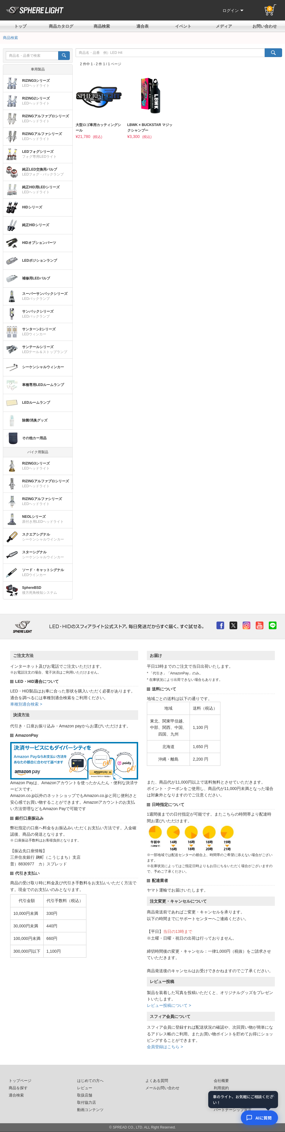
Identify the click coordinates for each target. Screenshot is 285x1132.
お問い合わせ (264, 26)
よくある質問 (156, 1081)
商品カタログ (61, 26)
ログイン (232, 10)
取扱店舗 (84, 1095)
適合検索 (16, 1095)
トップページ (20, 1081)
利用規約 (221, 1088)
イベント (183, 26)
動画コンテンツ (90, 1110)
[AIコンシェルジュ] (259, 1117)
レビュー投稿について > (169, 1005)
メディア (224, 26)
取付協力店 (86, 1103)
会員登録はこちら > (165, 1046)
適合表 (142, 26)
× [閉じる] (273, 1096)
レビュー (84, 1088)
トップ (20, 26)
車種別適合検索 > (26, 704)
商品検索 (102, 26)
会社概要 (221, 1081)
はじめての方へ (90, 1081)
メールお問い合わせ (162, 1088)
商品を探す (18, 1088)
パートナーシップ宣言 (233, 1110)
